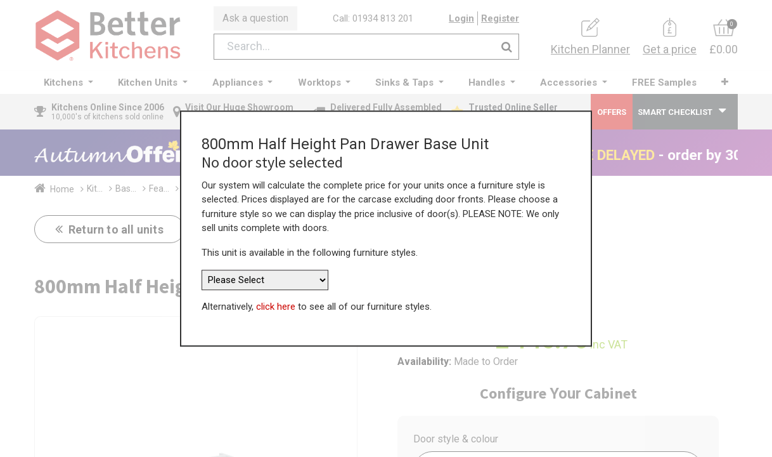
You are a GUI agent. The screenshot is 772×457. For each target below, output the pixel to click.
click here (275, 306)
